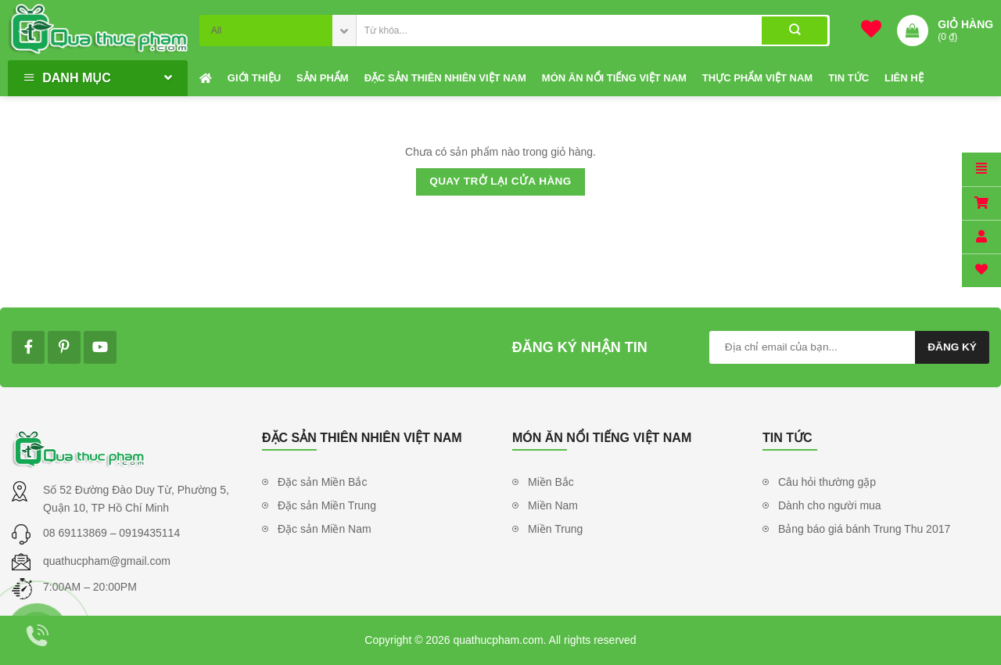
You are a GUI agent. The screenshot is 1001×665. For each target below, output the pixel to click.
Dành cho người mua (829, 505)
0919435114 (149, 533)
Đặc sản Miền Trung (327, 505)
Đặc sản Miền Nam (324, 529)
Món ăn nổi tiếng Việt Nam (614, 78)
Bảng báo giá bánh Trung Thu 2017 (864, 529)
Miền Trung (555, 529)
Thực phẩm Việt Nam (757, 78)
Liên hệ (904, 78)
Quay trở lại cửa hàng (500, 181)
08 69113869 (76, 533)
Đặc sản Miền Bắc (322, 482)
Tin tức (848, 78)
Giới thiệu (254, 78)
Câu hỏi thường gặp (827, 482)
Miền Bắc (551, 482)
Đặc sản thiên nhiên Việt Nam (445, 78)
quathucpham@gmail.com (106, 561)
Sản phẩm (322, 78)
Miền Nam (553, 505)
